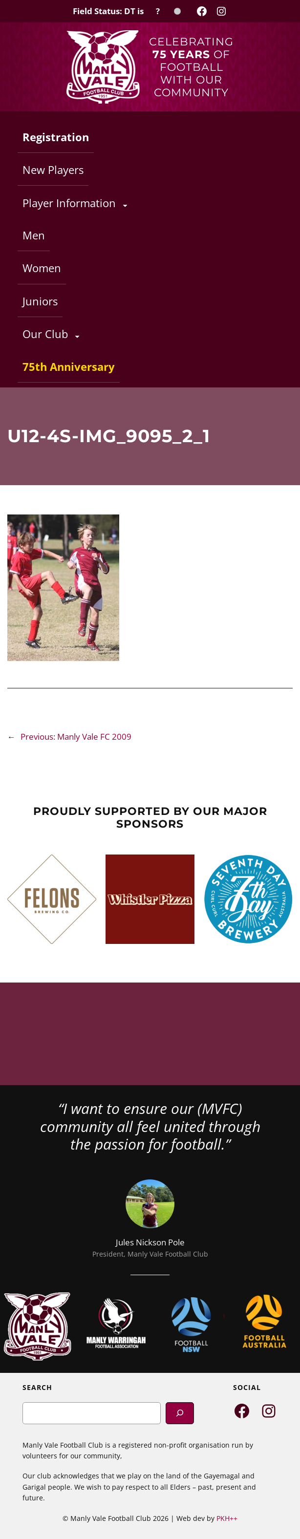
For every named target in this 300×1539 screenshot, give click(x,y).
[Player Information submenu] (125, 205)
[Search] (180, 1413)
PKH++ (226, 1518)
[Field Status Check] (127, 11)
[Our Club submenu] (77, 336)
